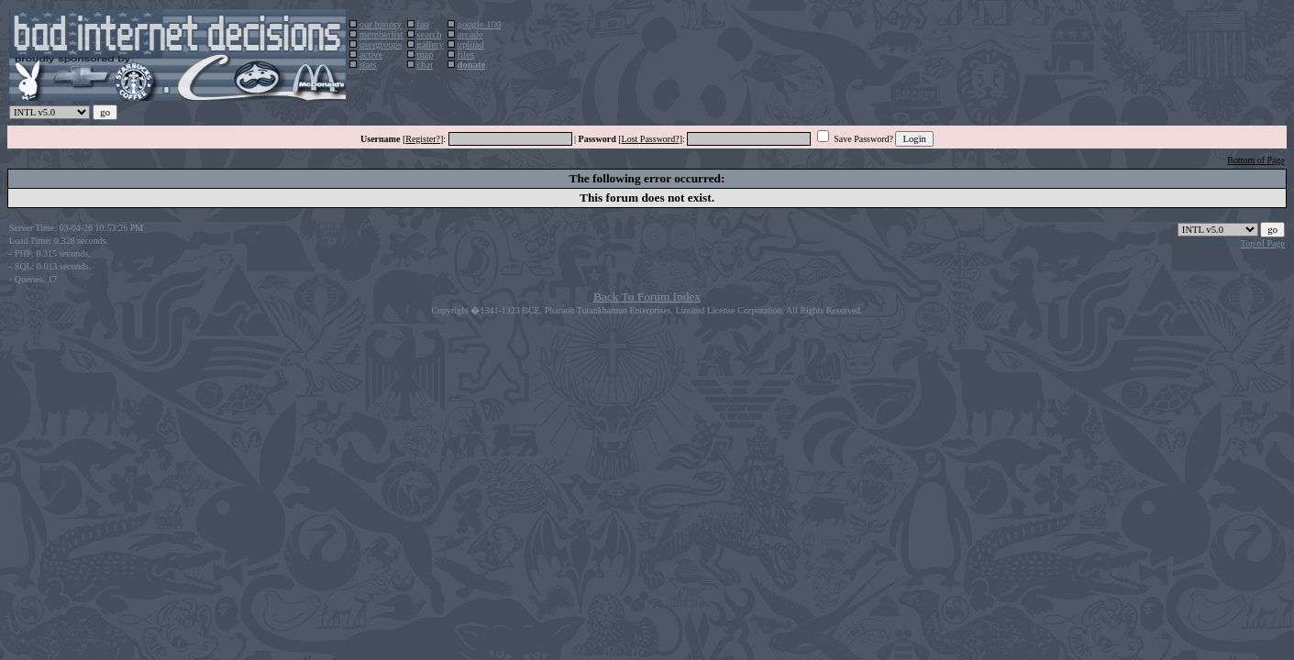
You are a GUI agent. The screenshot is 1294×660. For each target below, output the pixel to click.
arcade (470, 34)
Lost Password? (651, 139)
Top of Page (1263, 243)
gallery (430, 44)
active (370, 55)
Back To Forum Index (647, 296)
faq (422, 24)
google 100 (480, 24)
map (424, 55)
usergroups (381, 44)
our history (380, 24)
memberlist (381, 34)
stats (368, 65)
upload (471, 44)
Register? (422, 139)
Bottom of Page (1256, 160)
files (466, 55)
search (428, 34)
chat (424, 65)
